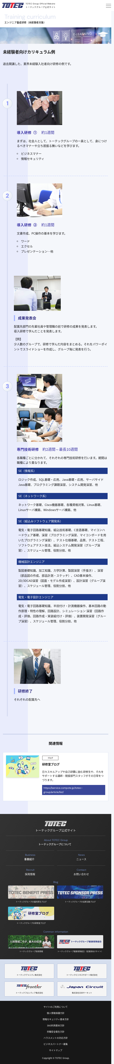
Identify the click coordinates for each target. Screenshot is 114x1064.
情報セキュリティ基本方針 (56, 1019)
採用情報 (30, 872)
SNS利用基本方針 (55, 1025)
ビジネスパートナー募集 (56, 1044)
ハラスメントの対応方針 (56, 1037)
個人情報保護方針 (55, 1013)
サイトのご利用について (56, 1006)
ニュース (81, 857)
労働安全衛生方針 (55, 1031)
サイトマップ (55, 1050)
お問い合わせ (81, 872)
